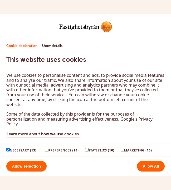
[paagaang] (8, 149)
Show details (52, 46)
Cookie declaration (21, 46)
